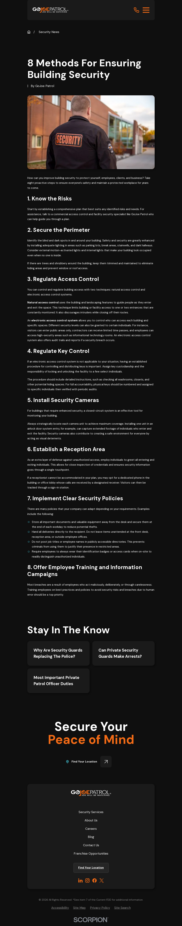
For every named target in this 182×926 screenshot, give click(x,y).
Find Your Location (89, 761)
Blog (91, 837)
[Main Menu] (146, 10)
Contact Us (91, 845)
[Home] (50, 10)
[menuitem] (60, 908)
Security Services (91, 812)
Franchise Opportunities (91, 853)
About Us (91, 820)
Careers (91, 829)
